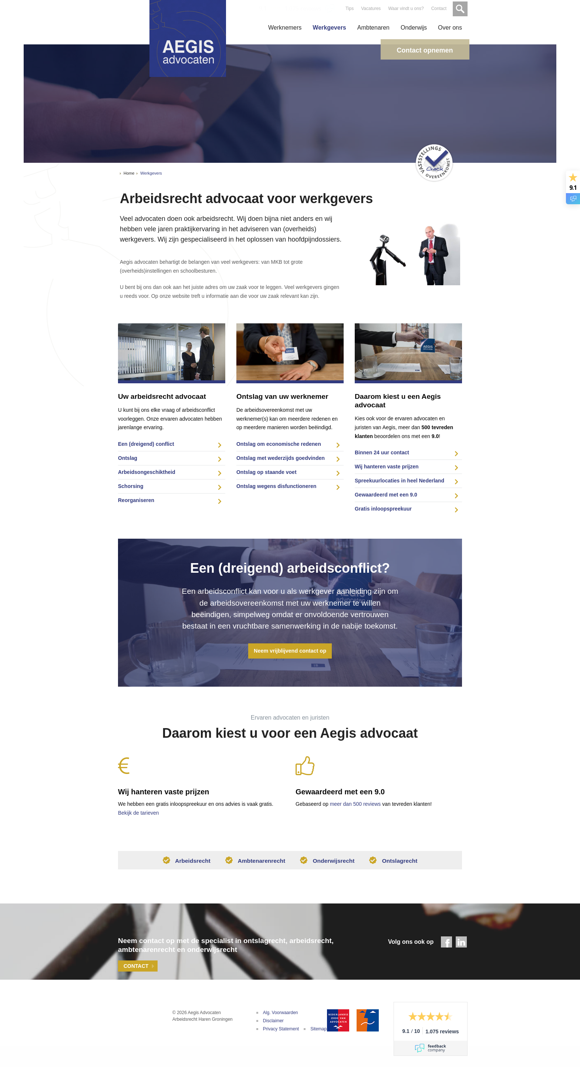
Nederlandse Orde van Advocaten (338, 1023)
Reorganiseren (136, 500)
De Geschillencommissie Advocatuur (368, 1023)
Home (129, 173)
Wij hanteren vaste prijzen (387, 466)
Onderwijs (414, 27)
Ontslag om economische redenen (278, 444)
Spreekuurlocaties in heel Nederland (399, 481)
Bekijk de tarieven (138, 813)
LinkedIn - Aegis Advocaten (461, 944)
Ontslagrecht (395, 862)
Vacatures (370, 8)
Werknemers (284, 27)
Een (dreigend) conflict (146, 444)
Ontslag (127, 458)
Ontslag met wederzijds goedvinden (280, 458)
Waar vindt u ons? (405, 8)
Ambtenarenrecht (254, 862)
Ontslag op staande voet (266, 472)
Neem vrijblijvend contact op (290, 651)
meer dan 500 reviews (355, 804)
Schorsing (130, 486)
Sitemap (318, 1031)
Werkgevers (329, 27)
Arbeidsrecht (184, 862)
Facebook (446, 944)
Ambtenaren (373, 27)
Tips (349, 8)
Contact (438, 8)
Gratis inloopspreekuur (383, 509)
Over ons (450, 27)
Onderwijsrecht (328, 862)
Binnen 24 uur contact (382, 452)
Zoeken (459, 8)
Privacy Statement (281, 1031)
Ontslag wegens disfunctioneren (276, 486)
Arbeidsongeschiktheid (146, 472)
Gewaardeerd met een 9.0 (386, 495)
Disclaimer (273, 1023)
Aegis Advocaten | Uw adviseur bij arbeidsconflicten (134, 1026)
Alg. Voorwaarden (280, 1014)
